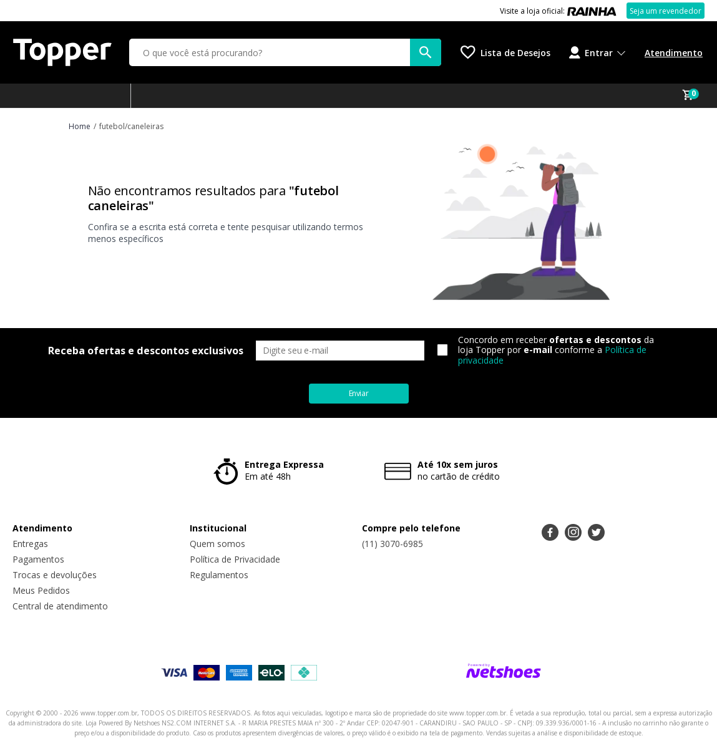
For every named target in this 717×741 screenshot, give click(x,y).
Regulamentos (219, 575)
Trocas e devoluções (54, 575)
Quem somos (217, 544)
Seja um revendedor (665, 11)
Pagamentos (38, 559)
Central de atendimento (60, 606)
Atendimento (674, 53)
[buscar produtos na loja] (425, 52)
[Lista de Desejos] (505, 52)
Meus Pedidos (41, 590)
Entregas (30, 544)
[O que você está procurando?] (285, 52)
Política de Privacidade (235, 559)
